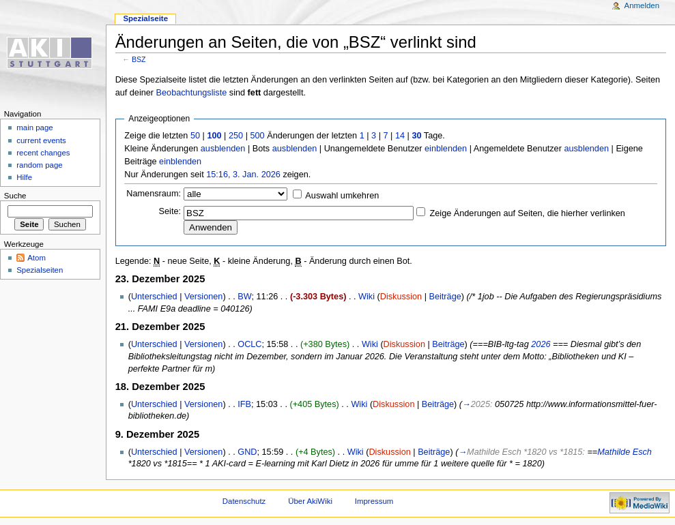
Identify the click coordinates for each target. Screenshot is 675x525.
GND (247, 452)
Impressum (374, 501)
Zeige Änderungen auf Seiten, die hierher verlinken (527, 213)
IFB (244, 404)
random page (39, 165)
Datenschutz (244, 501)
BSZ (139, 59)
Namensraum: (153, 193)
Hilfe (24, 177)
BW (244, 296)
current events (41, 140)
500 (257, 135)
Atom (36, 258)
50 (195, 135)
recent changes (43, 153)
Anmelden (642, 5)
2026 (540, 344)
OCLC (249, 344)
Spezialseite (145, 18)
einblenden (446, 148)
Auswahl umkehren (342, 195)
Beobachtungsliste (191, 92)
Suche (15, 196)
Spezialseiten (39, 270)
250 (236, 135)
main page (34, 127)
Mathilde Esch (624, 452)
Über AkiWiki (310, 501)
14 (400, 135)
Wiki (366, 296)
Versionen (203, 296)
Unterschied (154, 296)
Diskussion (401, 296)
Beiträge (445, 296)
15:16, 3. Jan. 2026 (243, 174)
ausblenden (223, 148)
